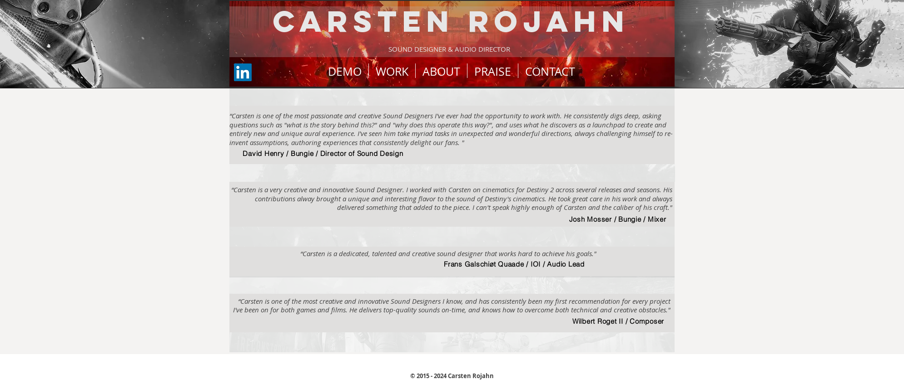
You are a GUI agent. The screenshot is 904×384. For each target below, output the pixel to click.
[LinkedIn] (243, 72)
